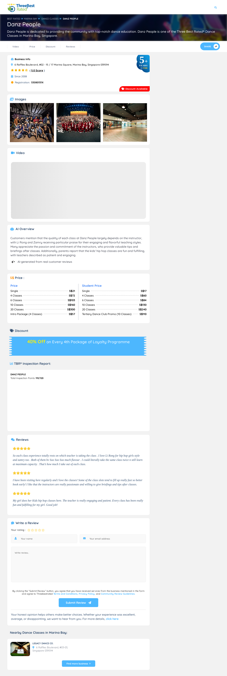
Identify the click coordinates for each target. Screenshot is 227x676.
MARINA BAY (30, 18)
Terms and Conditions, (66, 593)
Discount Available (134, 88)
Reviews (70, 46)
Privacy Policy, (87, 593)
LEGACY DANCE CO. (42, 643)
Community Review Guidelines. (118, 593)
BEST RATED (13, 18)
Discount (50, 46)
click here (112, 619)
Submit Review (78, 602)
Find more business (79, 663)
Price (32, 46)
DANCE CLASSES (50, 18)
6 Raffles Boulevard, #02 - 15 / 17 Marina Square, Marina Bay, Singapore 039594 (60, 64)
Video (15, 46)
